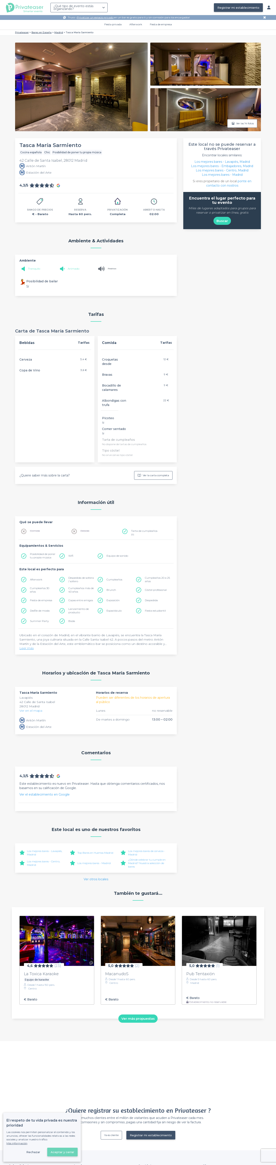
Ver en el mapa (30, 711)
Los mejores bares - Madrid (94, 863)
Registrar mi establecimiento (238, 7)
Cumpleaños (114, 579)
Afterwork (135, 24)
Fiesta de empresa (161, 24)
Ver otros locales (96, 879)
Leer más (26, 648)
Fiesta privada (113, 24)
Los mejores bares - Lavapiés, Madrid (222, 162)
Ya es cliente (111, 1135)
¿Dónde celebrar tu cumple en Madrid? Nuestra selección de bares (147, 863)
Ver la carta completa (153, 475)
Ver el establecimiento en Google (44, 794)
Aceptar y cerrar (62, 1152)
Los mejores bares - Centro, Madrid (222, 170)
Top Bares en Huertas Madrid (95, 852)
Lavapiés (26, 698)
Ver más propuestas (138, 1018)
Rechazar (33, 1152)
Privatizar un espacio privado (95, 17)
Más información (16, 1143)
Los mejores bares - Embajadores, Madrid (222, 166)
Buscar (222, 221)
